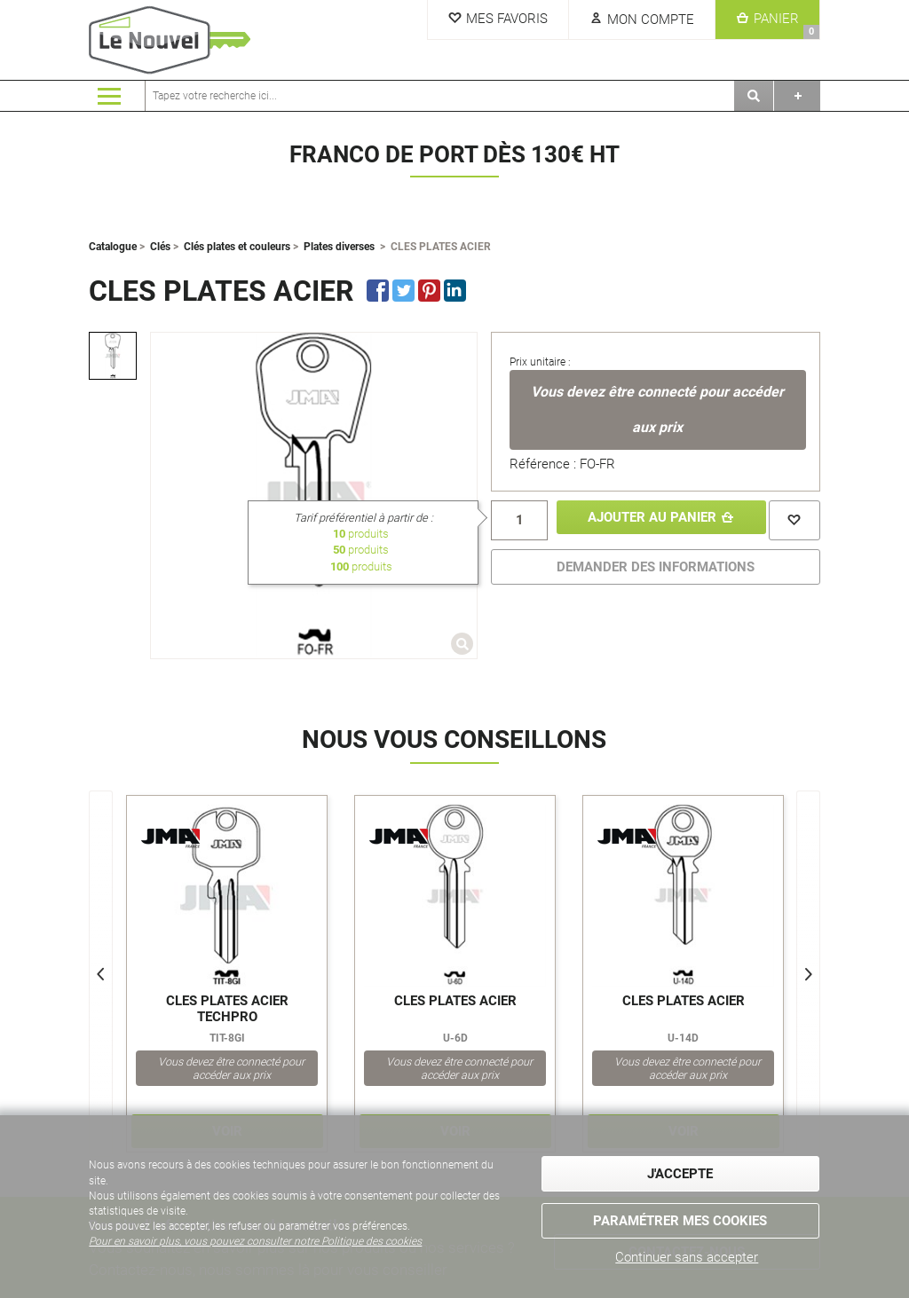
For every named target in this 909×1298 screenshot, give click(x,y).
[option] (113, 356)
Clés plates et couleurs (237, 246)
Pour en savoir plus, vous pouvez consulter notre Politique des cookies (255, 1246)
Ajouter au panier (646, 519)
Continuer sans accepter (686, 1257)
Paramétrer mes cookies (680, 1218)
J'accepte (680, 1177)
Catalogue (113, 246)
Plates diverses (339, 246)
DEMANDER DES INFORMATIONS (656, 564)
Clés (160, 246)
